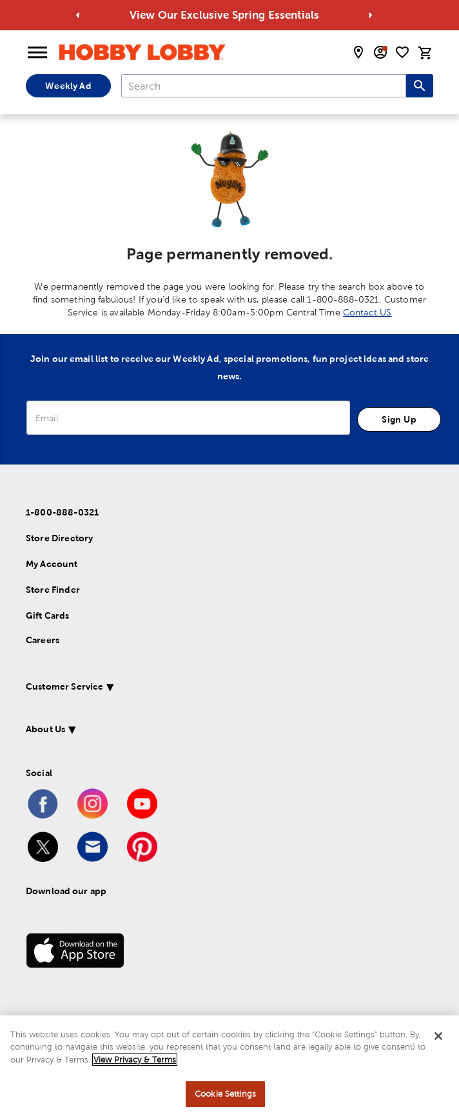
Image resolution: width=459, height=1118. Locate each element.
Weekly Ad (68, 86)
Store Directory (59, 538)
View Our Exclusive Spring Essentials (238, 14)
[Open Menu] (37, 53)
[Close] (438, 1036)
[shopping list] (402, 52)
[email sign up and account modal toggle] (380, 52)
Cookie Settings (225, 1094)
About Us (45, 729)
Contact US (367, 312)
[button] (221, 688)
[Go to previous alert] (78, 15)
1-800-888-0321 (62, 512)
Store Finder (53, 589)
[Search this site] (419, 85)
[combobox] (263, 85)
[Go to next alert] (370, 15)
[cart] (425, 53)
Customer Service (64, 686)
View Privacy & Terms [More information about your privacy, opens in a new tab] (134, 1059)
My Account (52, 564)
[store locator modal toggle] (358, 52)
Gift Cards (48, 615)
